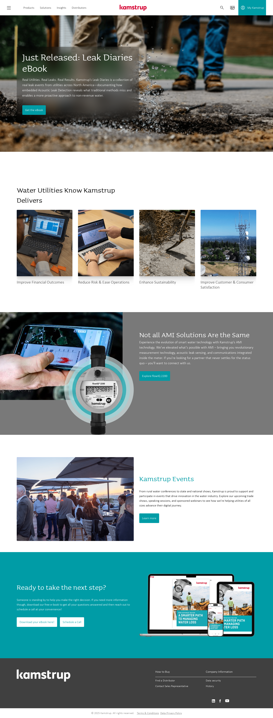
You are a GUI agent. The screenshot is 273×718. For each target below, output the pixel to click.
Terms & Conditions (148, 713)
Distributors (79, 8)
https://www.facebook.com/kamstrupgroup (220, 701)
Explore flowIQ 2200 (154, 376)
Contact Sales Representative (171, 686)
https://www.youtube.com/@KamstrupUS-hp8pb (227, 701)
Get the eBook (34, 110)
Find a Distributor (165, 680)
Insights (61, 8)
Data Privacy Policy (171, 713)
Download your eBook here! (37, 622)
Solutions (45, 8)
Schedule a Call (72, 622)
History (210, 686)
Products (28, 8)
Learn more (149, 518)
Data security (213, 680)
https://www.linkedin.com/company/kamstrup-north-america (213, 701)
